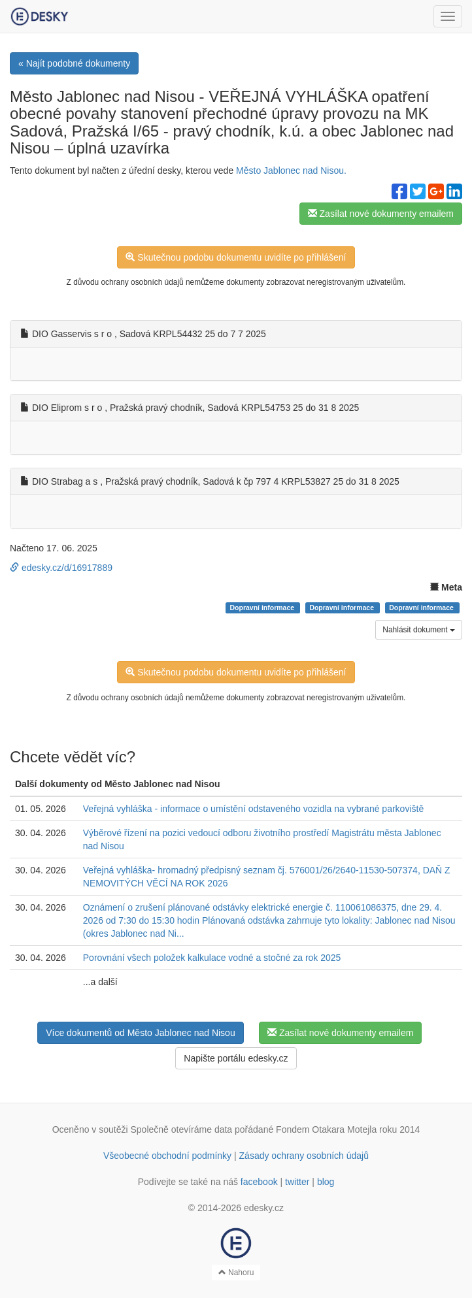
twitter (297, 1181)
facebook (259, 1181)
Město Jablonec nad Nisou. (291, 170)
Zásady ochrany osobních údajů (304, 1155)
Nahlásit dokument (418, 629)
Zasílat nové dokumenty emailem (381, 213)
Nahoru (236, 1272)
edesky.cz (264, 1208)
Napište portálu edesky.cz (236, 1058)
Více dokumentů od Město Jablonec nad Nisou (140, 1033)
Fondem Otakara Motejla (326, 1129)
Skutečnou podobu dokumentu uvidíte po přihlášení (236, 257)
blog (325, 1181)
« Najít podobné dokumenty (74, 63)
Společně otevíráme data (182, 1129)
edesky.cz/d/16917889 (61, 567)
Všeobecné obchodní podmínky (167, 1155)
